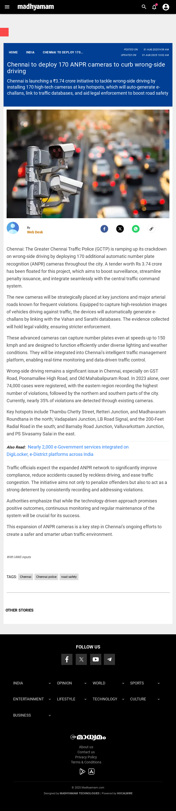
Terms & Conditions (86, 762)
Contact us (86, 752)
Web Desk (35, 232)
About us (86, 747)
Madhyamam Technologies (80, 793)
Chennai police (46, 577)
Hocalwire (124, 793)
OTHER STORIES (19, 610)
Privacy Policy (86, 757)
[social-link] (151, 229)
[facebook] (104, 229)
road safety (69, 577)
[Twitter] (120, 229)
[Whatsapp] (136, 229)
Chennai (25, 577)
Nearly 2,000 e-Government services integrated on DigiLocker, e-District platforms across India (68, 450)
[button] (7, 7)
